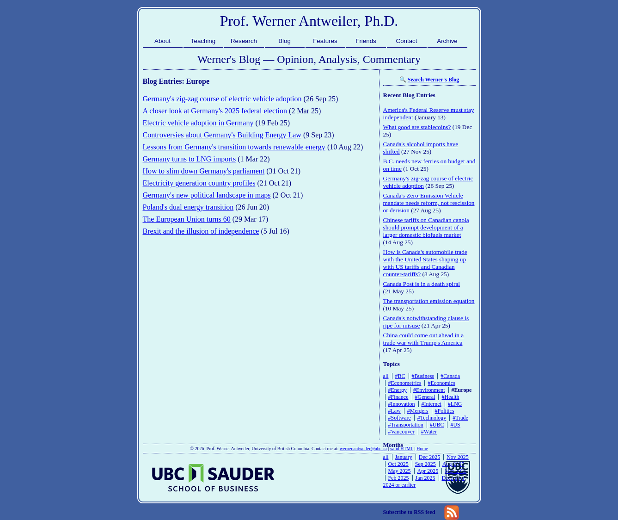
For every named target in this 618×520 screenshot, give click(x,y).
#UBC (437, 424)
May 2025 (399, 471)
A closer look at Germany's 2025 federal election (215, 111)
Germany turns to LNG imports (189, 159)
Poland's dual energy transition (188, 207)
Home (422, 448)
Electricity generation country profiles (199, 183)
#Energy (397, 390)
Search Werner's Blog (433, 79)
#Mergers (417, 411)
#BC (400, 376)
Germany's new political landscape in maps (207, 195)
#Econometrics (405, 383)
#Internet (431, 404)
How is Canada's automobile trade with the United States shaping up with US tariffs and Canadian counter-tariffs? (425, 263)
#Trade (460, 418)
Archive (447, 40)
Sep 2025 (425, 464)
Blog (284, 40)
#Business (423, 376)
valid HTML (401, 448)
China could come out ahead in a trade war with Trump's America (423, 339)
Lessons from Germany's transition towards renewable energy (234, 147)
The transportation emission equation (429, 300)
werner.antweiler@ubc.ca (363, 448)
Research (244, 40)
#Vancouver (401, 431)
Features (325, 40)
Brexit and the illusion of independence (201, 231)
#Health (450, 397)
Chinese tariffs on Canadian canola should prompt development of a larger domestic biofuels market (426, 227)
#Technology (431, 418)
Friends (365, 40)
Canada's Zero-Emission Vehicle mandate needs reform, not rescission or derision (429, 203)
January (403, 457)
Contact (406, 40)
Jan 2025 (425, 478)
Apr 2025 (428, 471)
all (386, 376)
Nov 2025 (458, 457)
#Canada (450, 376)
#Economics (441, 383)
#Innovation (401, 404)
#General (425, 397)
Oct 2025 (398, 464)
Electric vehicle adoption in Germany (198, 123)
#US (455, 424)
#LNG (455, 404)
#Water (429, 431)
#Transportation (405, 424)
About (162, 40)
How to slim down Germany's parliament (204, 171)
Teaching (203, 40)
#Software (399, 418)
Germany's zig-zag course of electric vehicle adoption (222, 99)
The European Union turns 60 (187, 219)
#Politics (444, 411)
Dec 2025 (429, 457)
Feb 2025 (398, 478)
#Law (394, 411)
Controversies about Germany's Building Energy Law (222, 135)
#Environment (429, 390)
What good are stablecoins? (417, 127)
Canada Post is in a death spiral (421, 283)
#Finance (398, 397)
